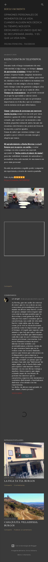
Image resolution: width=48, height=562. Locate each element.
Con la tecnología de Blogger (24, 545)
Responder (17, 393)
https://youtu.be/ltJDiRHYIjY (17, 180)
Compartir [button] (8, 286)
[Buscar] (42, 4)
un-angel (16, 299)
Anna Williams (31, 550)
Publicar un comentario (23, 530)
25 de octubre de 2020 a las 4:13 (32, 299)
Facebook (29, 44)
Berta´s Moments (14, 9)
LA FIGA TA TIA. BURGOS (19, 481)
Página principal (13, 44)
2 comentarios (19, 485)
